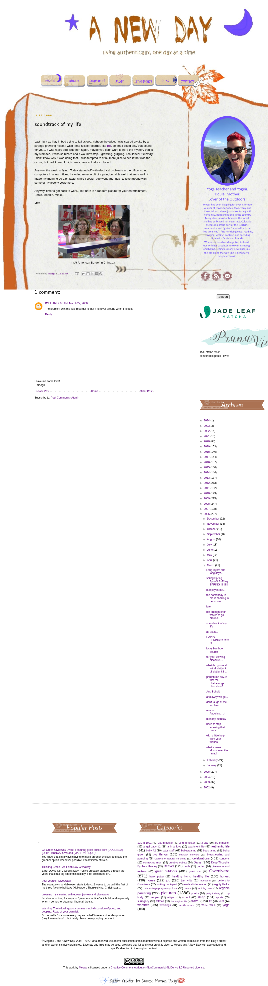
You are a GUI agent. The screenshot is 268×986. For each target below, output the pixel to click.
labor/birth (205, 880)
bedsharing (209, 850)
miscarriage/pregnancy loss (160, 888)
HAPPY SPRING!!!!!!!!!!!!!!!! (217, 640)
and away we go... (217, 696)
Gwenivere (219, 871)
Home (94, 391)
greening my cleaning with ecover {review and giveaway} (75, 894)
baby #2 (151, 850)
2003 (207, 782)
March (211, 565)
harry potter (156, 876)
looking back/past (166, 884)
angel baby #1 (152, 846)
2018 (207, 451)
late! (208, 606)
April (210, 560)
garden (201, 866)
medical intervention (195, 884)
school (186, 897)
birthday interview (189, 854)
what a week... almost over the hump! (217, 750)
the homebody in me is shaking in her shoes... (217, 598)
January (212, 765)
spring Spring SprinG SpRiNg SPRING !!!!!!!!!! (217, 581)
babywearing (188, 850)
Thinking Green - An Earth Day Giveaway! (66, 867)
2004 (207, 777)
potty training (213, 893)
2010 (207, 493)
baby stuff (168, 850)
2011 (207, 488)
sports (219, 897)
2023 (207, 425)
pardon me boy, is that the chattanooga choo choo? (216, 681)
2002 (207, 787)
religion (171, 897)
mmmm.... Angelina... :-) (215, 712)
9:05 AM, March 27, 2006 (73, 303)
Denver (169, 866)
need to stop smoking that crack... (215, 727)
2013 (207, 477)
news (187, 888)
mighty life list (222, 884)
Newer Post (42, 391)
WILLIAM (50, 303)
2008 (207, 503)
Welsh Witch (209, 905)
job (168, 880)
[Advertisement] (215, 378)
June (210, 549)
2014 (207, 472)
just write (186, 880)
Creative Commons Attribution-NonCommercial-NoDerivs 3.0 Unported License (157, 967)
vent (221, 901)
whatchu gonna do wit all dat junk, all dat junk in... (217, 668)
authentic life (220, 846)
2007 (207, 508)
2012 (207, 482)
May (210, 555)
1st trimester (165, 842)
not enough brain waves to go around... (216, 615)
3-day (204, 842)
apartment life (196, 846)
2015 (207, 467)
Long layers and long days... (215, 571)
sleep (201, 897)
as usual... (212, 631)
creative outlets (178, 862)
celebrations (201, 858)
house (150, 880)
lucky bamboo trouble (214, 650)
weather (143, 905)
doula (187, 866)
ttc (210, 901)
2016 (207, 462)
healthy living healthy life (190, 876)
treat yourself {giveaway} (56, 880)
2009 (207, 498)
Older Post (146, 391)
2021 (207, 436)
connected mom (152, 862)
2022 (207, 430)
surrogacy (143, 901)
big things (160, 854)
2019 (207, 446)
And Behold (213, 691)
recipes (155, 897)
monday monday (216, 718)
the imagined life (179, 901)
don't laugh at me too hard (216, 703)
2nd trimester (187, 842)
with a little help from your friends (215, 739)
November (213, 523)
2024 (207, 420)
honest (225, 876)
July (209, 544)
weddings (165, 905)
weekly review (186, 905)
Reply (48, 314)
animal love (174, 846)
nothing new (205, 888)
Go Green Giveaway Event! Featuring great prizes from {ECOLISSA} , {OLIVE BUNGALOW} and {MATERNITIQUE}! (83, 851)
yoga (226, 905)
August (211, 539)
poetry (195, 893)
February (212, 760)
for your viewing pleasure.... (215, 658)
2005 (207, 771)
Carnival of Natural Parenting (170, 858)
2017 (207, 456)
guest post (195, 871)
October (212, 529)
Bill (109, 145)
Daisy (198, 862)
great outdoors (166, 871)
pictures (168, 893)
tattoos (160, 901)
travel (195, 901)
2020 (207, 441)
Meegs (83, 967)
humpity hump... (215, 589)
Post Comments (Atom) (64, 397)
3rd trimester (222, 842)
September (214, 534)
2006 (207, 514)
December (213, 518)
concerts (225, 858)
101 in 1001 (145, 842)
